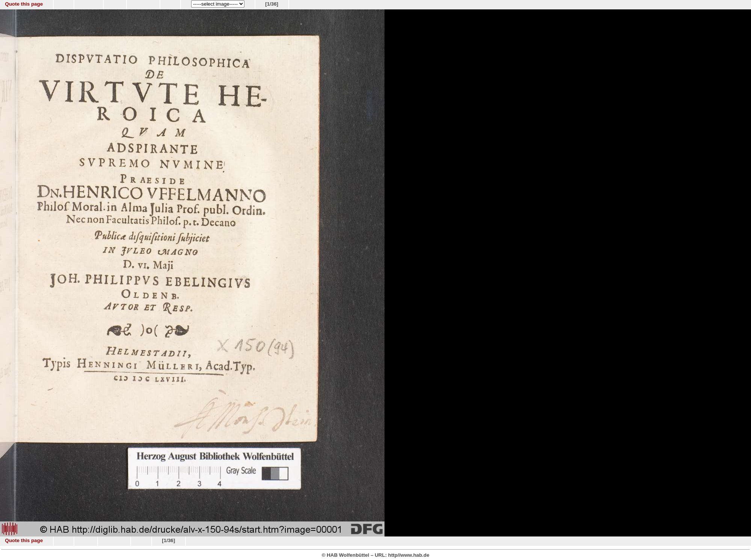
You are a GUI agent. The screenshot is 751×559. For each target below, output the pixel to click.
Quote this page (24, 4)
